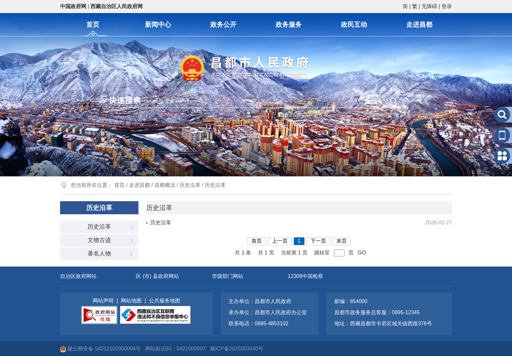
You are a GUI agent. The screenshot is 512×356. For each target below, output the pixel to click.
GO (362, 252)
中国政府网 (73, 6)
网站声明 (103, 300)
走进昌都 (419, 24)
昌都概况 (164, 185)
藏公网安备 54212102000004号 (101, 348)
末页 (341, 241)
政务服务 (289, 24)
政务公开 (223, 24)
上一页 (280, 241)
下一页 (318, 241)
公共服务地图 (164, 300)
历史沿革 (190, 185)
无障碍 (429, 6)
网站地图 (131, 300)
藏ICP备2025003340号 (237, 348)
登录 (446, 6)
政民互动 (354, 24)
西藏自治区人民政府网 (116, 6)
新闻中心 (158, 24)
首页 (92, 24)
